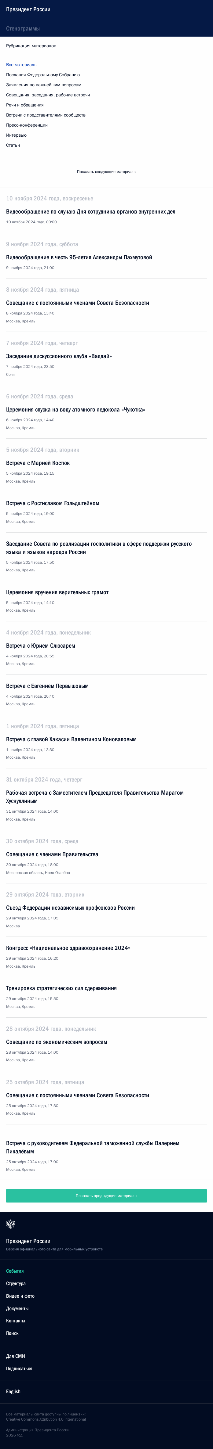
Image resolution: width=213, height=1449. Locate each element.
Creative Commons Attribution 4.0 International (46, 1419)
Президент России (28, 9)
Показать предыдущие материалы (106, 1196)
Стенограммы (23, 28)
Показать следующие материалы (106, 171)
